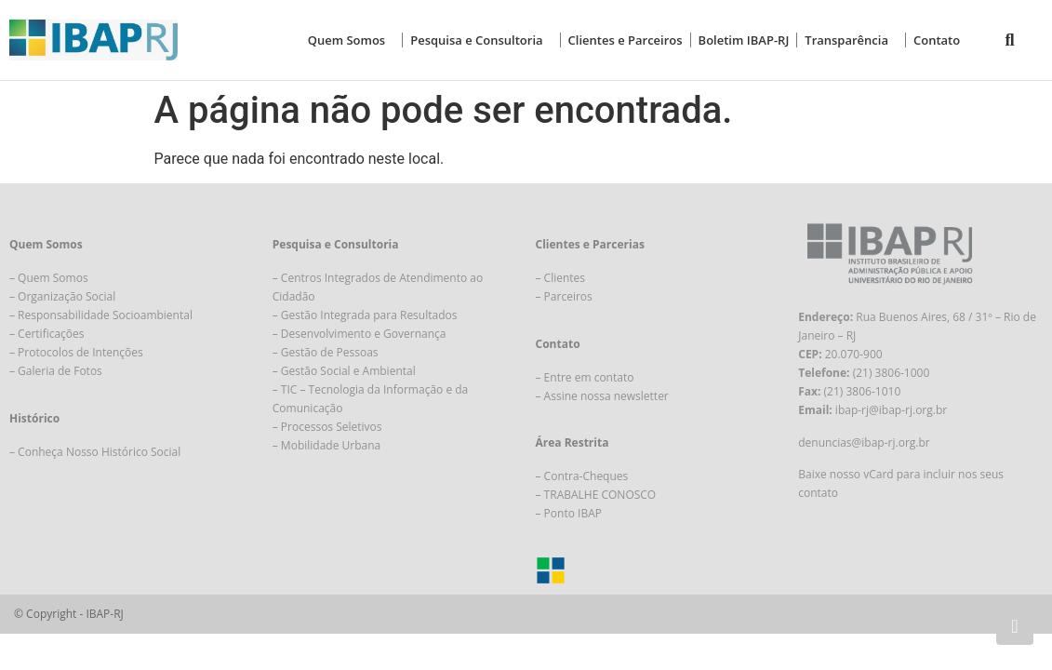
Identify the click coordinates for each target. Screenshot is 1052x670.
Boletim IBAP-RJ (744, 40)
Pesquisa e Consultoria (481, 40)
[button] (1009, 40)
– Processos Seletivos (327, 427)
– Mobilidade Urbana (326, 445)
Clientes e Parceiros (625, 40)
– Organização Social (62, 296)
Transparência (851, 40)
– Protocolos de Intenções (76, 352)
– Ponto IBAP (569, 513)
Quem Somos (351, 40)
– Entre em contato (585, 377)
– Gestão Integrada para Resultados (365, 315)
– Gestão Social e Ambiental (344, 371)
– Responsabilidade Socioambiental (101, 315)
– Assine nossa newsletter (602, 396)
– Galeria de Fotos (55, 371)
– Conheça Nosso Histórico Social (94, 452)
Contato (936, 40)
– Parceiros (564, 296)
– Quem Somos (48, 278)
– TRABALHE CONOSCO (596, 494)
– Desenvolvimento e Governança (359, 334)
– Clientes (561, 278)
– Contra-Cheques (582, 476)
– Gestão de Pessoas (326, 352)
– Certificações (47, 334)
